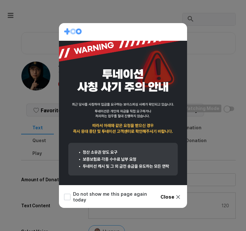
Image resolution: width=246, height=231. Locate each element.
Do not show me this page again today (105, 197)
